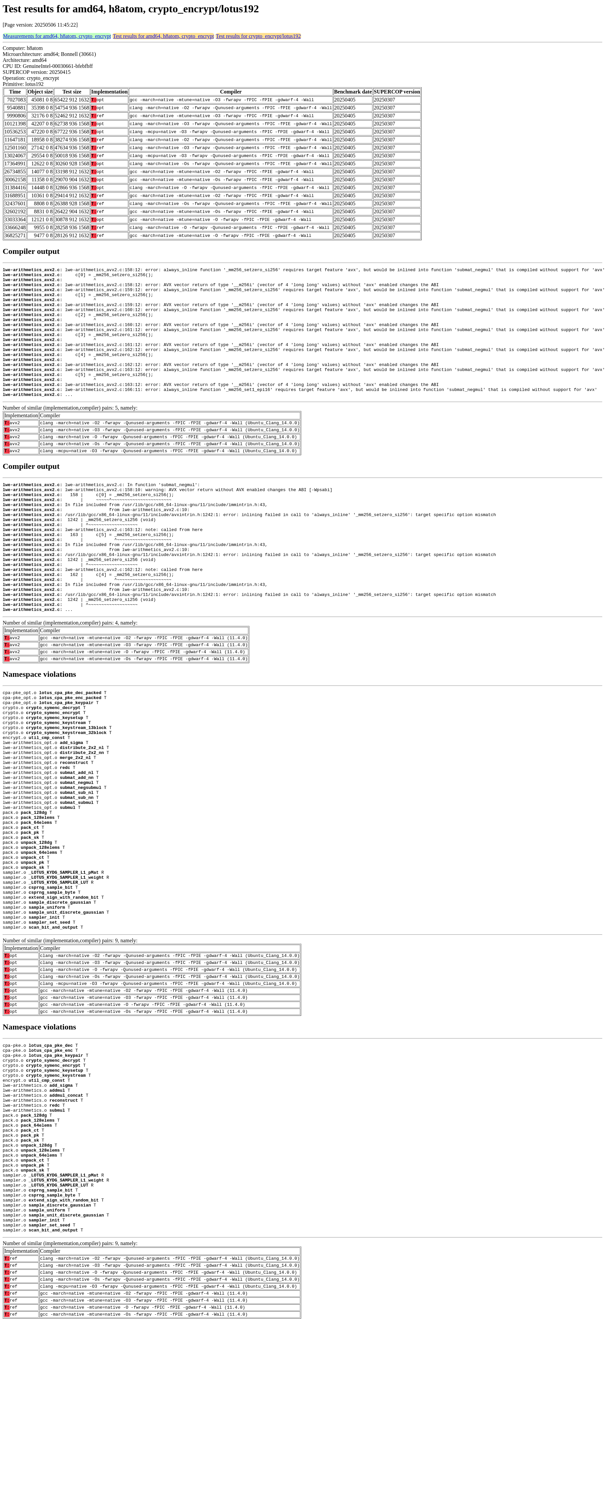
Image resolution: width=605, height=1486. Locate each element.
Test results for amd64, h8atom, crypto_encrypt (163, 36)
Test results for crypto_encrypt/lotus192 (258, 36)
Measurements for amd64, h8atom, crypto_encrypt (57, 36)
